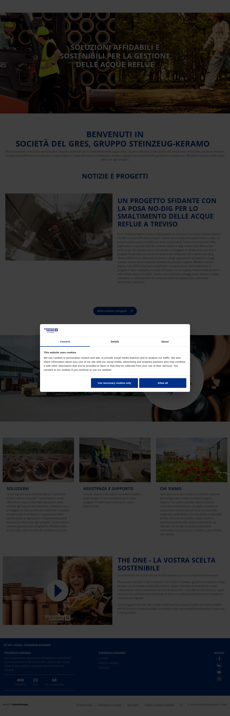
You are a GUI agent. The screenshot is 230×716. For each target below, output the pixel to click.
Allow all (163, 383)
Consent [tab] (65, 341)
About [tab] (165, 341)
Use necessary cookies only (114, 383)
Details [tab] (115, 341)
